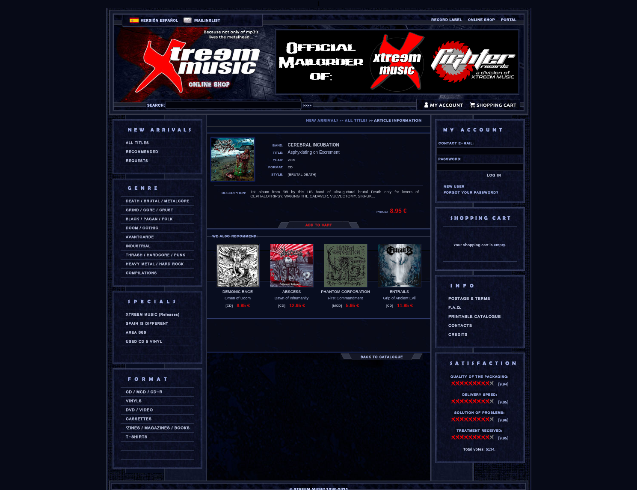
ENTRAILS (399, 292)
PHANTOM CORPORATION (345, 292)
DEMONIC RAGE (237, 292)
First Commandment (345, 298)
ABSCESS (291, 292)
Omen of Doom (238, 298)
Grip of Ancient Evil (399, 298)
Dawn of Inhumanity (292, 298)
